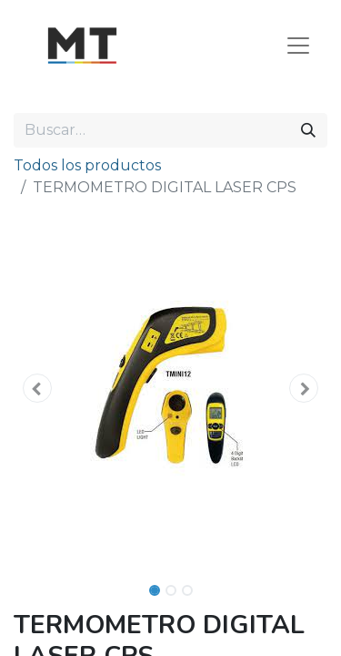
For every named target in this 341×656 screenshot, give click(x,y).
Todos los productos (87, 165)
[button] (37, 388)
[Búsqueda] (308, 130)
